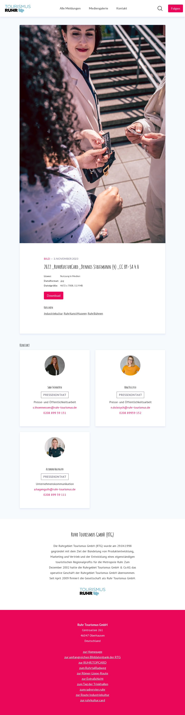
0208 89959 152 (130, 413)
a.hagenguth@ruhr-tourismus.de (54, 489)
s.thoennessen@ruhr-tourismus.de (55, 407)
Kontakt (121, 8)
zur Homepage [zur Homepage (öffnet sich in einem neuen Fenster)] (92, 652)
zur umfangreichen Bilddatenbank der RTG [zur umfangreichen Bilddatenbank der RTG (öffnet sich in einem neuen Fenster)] (92, 657)
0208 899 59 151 (54, 413)
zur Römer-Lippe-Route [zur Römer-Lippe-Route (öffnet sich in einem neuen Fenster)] (92, 673)
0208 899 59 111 (54, 495)
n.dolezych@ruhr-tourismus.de (130, 407)
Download (53, 295)
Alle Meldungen (70, 8)
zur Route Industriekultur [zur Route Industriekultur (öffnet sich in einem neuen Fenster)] (92, 695)
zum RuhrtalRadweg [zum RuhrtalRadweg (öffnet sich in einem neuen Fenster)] (92, 668)
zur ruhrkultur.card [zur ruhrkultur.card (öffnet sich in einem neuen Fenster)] (92, 700)
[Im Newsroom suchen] (160, 8)
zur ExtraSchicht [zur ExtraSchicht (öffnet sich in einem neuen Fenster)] (92, 678)
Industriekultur (53, 313)
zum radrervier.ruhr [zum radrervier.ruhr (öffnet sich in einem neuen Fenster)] (92, 689)
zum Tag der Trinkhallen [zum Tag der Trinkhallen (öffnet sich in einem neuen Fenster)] (92, 684)
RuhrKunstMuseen (75, 313)
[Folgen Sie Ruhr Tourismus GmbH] (175, 8)
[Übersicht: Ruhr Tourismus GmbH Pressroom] (17, 8)
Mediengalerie (98, 8)
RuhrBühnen (95, 313)
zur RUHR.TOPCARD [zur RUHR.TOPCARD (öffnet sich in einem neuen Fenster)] (92, 662)
